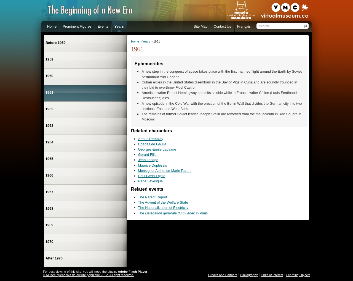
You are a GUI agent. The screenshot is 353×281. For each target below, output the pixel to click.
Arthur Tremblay (150, 139)
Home (135, 41)
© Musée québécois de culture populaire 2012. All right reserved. (88, 275)
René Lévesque (150, 181)
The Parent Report (152, 197)
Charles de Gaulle (152, 144)
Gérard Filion (148, 155)
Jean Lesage (148, 160)
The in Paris (173, 213)
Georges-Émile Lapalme (157, 149)
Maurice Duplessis (152, 165)
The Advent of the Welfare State (163, 202)
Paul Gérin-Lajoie (151, 176)
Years (146, 41)
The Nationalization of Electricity (163, 208)
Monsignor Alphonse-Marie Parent (164, 171)
